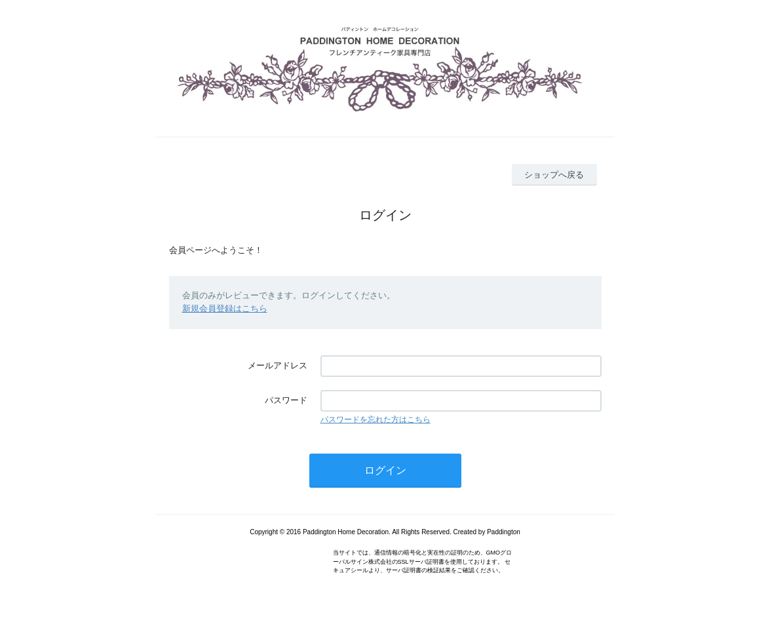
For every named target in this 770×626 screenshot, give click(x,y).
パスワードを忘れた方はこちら (375, 419)
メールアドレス (277, 365)
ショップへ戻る (554, 175)
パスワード (286, 400)
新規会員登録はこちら (224, 308)
